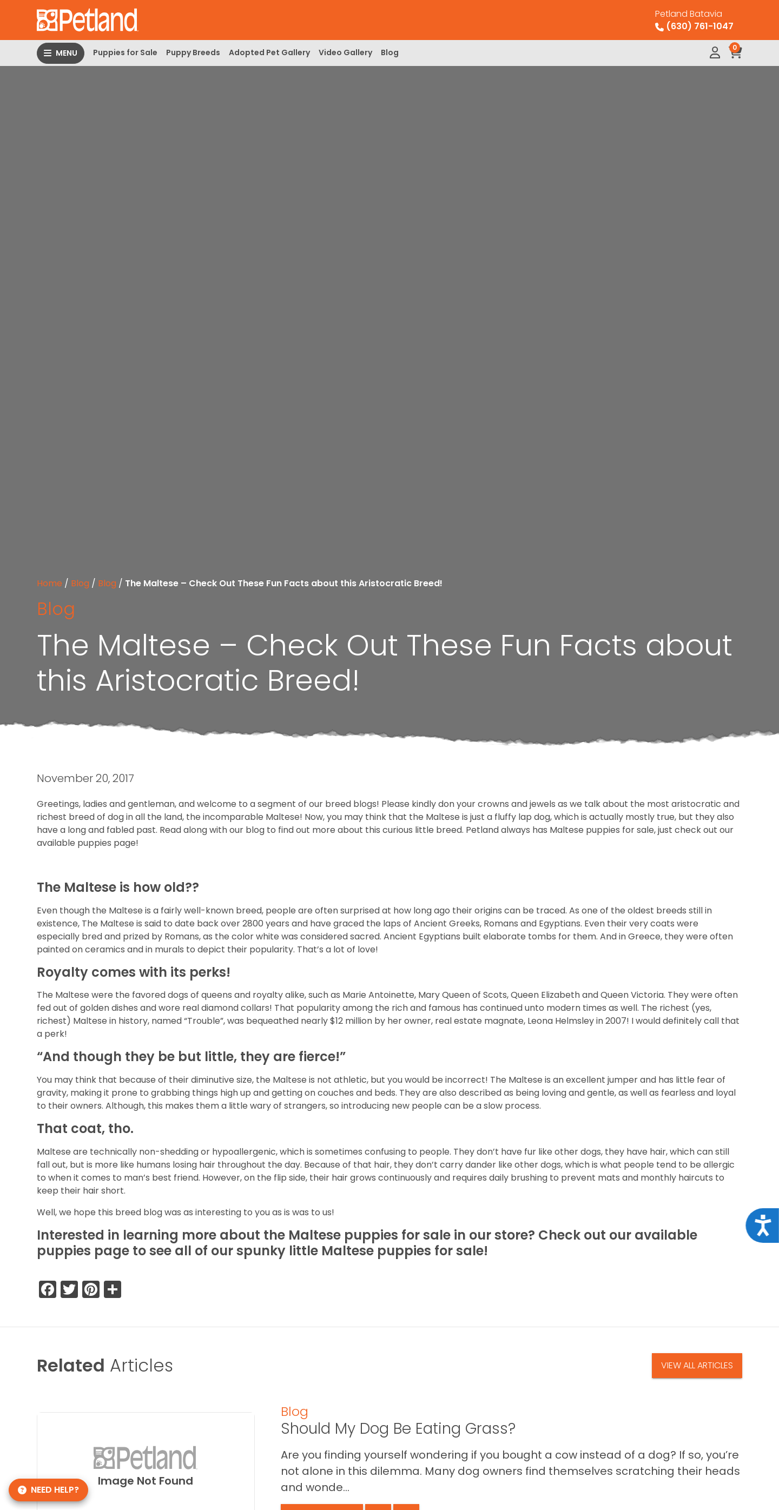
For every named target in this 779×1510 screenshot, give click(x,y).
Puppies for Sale (125, 52)
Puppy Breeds (193, 52)
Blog (390, 52)
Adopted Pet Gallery (269, 52)
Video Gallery (345, 52)
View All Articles (697, 1365)
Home (49, 583)
